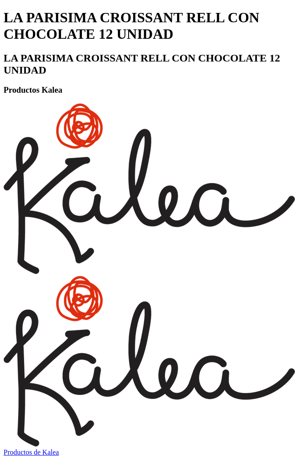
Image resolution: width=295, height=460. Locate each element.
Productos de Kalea (31, 452)
